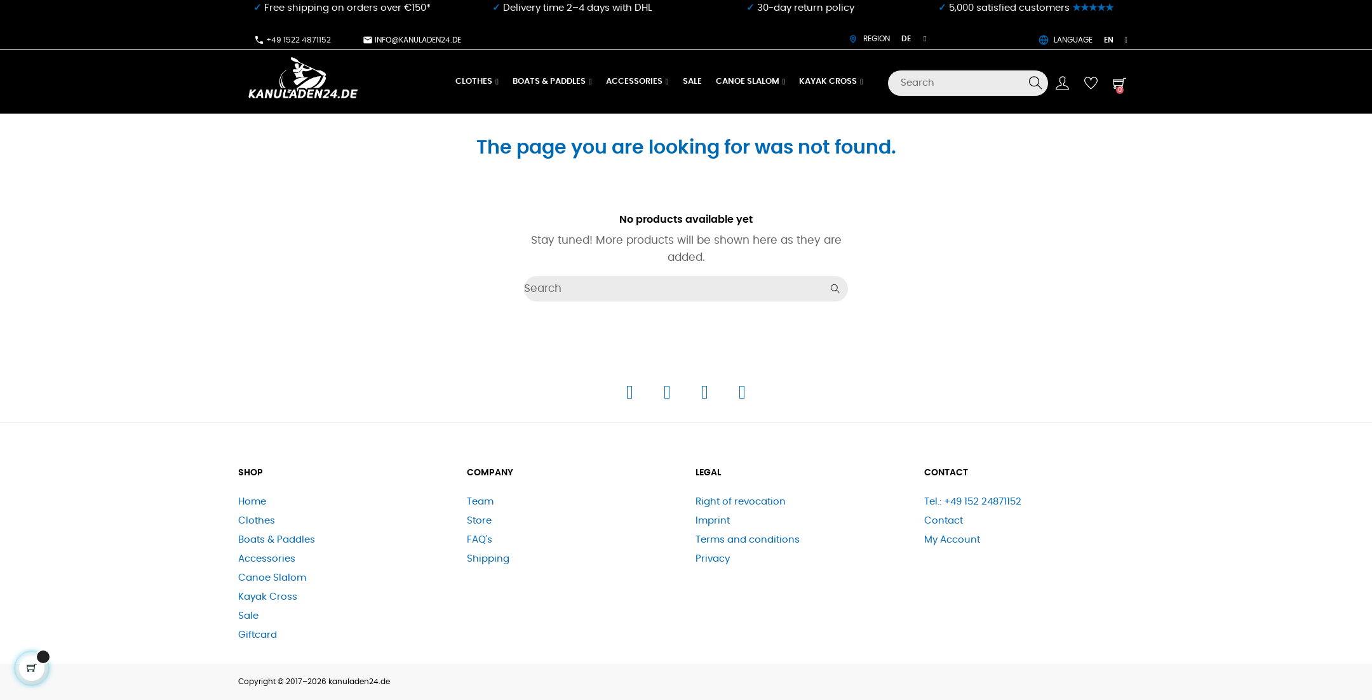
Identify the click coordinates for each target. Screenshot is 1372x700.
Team (480, 501)
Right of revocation (741, 501)
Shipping (488, 559)
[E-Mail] (742, 395)
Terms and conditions (748, 540)
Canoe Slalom (272, 578)
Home (252, 501)
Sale (248, 616)
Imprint (713, 520)
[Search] (968, 83)
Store (479, 520)
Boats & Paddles (276, 540)
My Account (952, 540)
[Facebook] (631, 395)
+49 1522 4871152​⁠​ (292, 40)
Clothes (256, 520)
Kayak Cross (267, 597)
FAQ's (479, 540)
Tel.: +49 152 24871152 (972, 501)
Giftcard (257, 635)
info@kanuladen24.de (412, 40)
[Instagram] (668, 395)
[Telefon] (706, 395)
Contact (943, 520)
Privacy (713, 559)
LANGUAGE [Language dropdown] (1083, 40)
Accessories (266, 559)
